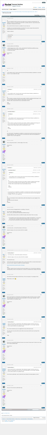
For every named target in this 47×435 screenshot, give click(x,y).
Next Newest (9, 409)
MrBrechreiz (6, 421)
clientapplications (4, 370)
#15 (40, 364)
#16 (40, 385)
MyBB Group (13, 420)
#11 (40, 274)
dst (3, 72)
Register (14, 9)
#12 (40, 294)
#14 (40, 340)
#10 (40, 250)
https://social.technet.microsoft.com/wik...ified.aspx (16, 265)
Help (44, 7)
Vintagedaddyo (11, 421)
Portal (36, 7)
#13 (40, 319)
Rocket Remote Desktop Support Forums (8, 11)
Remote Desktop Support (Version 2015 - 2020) (29, 11)
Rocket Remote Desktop (18, 11)
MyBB (6, 420)
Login (11, 9)
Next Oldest (5, 409)
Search (40, 7)
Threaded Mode (43, 16)
